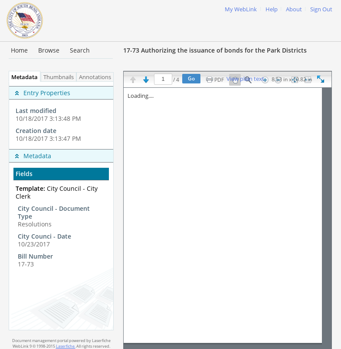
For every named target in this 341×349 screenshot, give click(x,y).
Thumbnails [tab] (58, 77)
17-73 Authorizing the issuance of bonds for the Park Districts (215, 50)
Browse (48, 50)
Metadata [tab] (22, 77)
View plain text (245, 79)
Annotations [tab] (97, 77)
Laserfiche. (65, 346)
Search (80, 50)
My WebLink (241, 9)
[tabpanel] (61, 205)
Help (272, 9)
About (294, 9)
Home (19, 50)
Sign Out (321, 9)
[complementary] (61, 115)
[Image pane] (227, 218)
